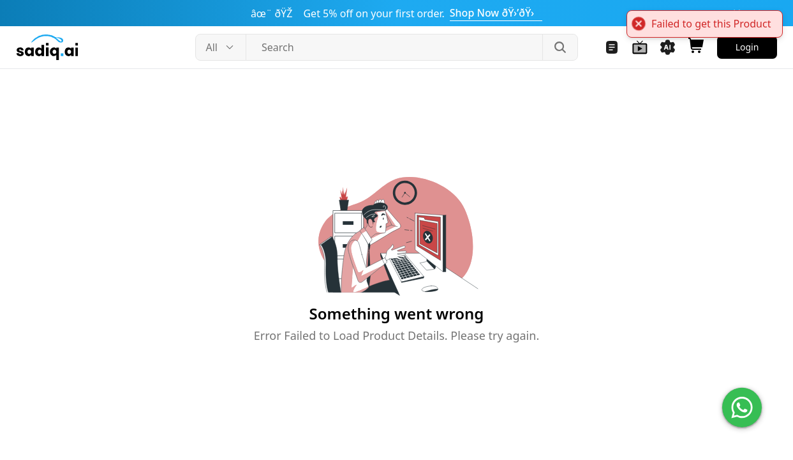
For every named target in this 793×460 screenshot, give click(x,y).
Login (747, 47)
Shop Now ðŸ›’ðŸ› (496, 13)
